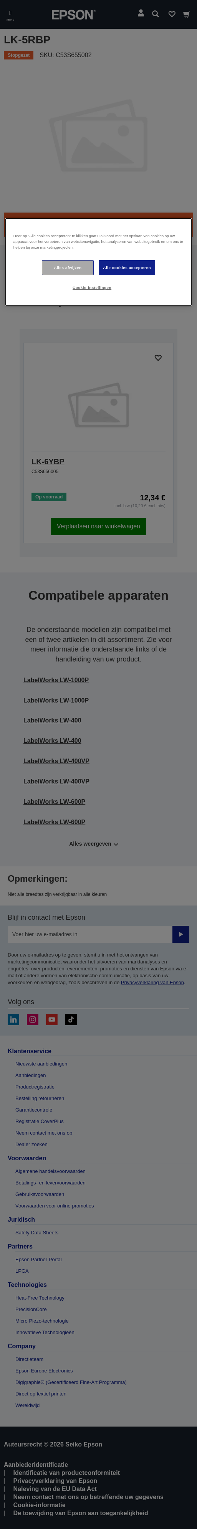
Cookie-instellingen (92, 287)
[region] (98, 262)
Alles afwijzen (67, 268)
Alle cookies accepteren (127, 268)
